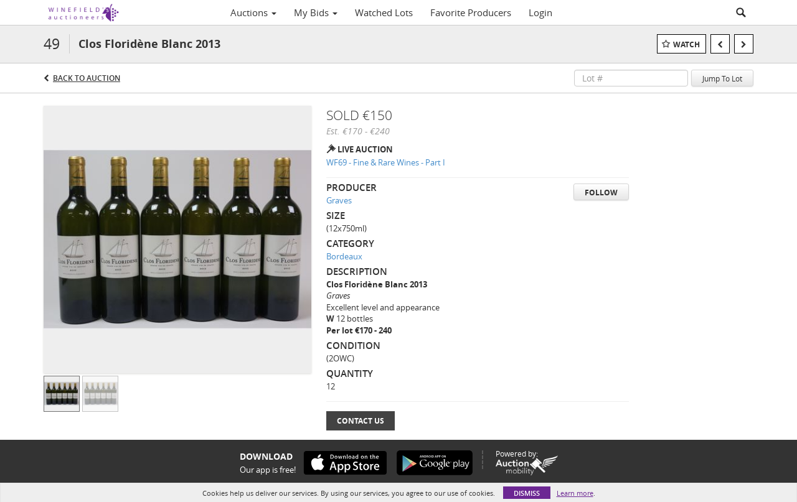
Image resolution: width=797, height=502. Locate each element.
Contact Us (360, 421)
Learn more (575, 493)
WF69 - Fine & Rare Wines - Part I (385, 162)
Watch (686, 44)
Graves (339, 200)
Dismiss (527, 493)
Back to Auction (86, 78)
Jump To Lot (722, 78)
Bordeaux (344, 256)
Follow (601, 192)
